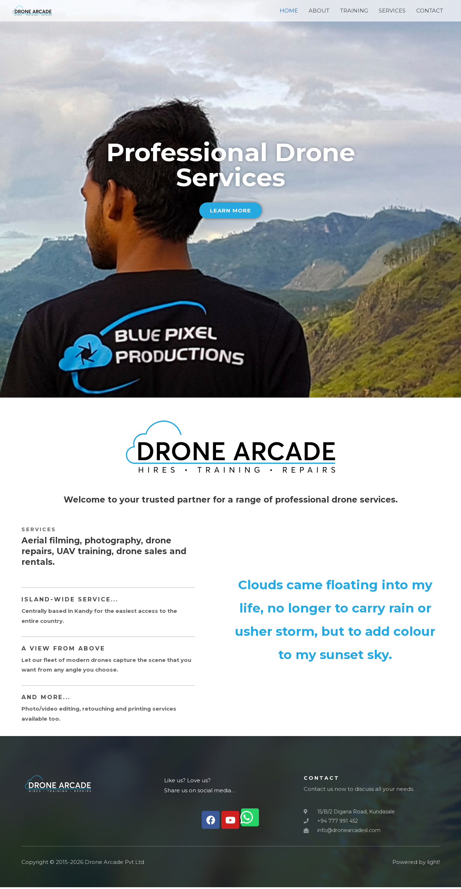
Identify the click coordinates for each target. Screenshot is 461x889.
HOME (289, 13)
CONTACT (429, 13)
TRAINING (354, 13)
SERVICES (392, 13)
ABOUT (319, 13)
